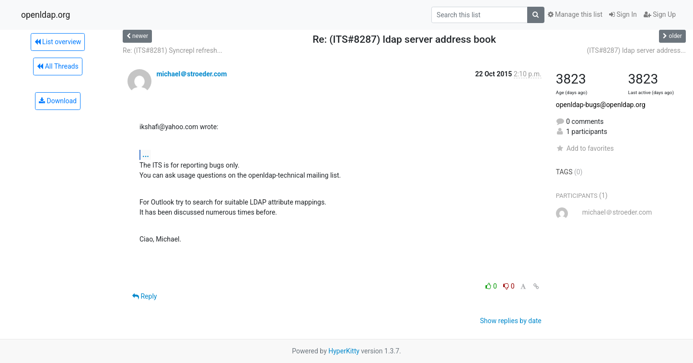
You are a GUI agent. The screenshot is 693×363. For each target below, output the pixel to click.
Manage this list (575, 14)
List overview (58, 42)
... (145, 154)
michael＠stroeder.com (191, 74)
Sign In (623, 14)
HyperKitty (343, 351)
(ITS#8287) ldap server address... (636, 50)
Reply (144, 296)
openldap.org (45, 15)
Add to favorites (585, 148)
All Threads (57, 66)
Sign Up (660, 14)
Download (58, 101)
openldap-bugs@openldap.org (601, 105)
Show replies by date (511, 321)
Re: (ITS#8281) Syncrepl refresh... (172, 50)
